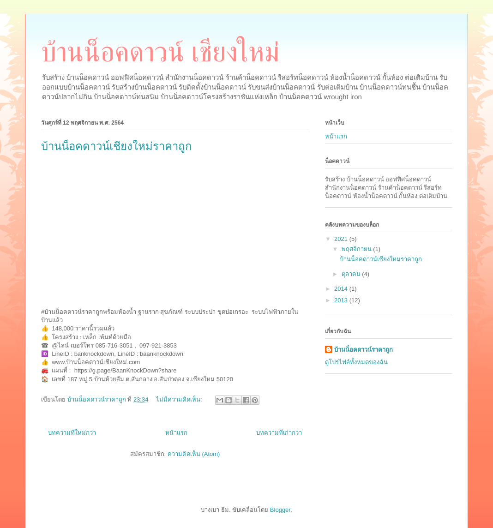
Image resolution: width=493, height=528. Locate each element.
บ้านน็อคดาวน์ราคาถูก (363, 349)
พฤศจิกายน (357, 249)
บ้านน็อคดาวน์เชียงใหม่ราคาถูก (116, 146)
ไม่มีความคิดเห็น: (180, 399)
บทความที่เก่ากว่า (279, 432)
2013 (341, 300)
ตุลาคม (352, 273)
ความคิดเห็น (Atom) (194, 453)
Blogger (280, 509)
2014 (341, 288)
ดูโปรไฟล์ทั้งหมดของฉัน (356, 362)
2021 (341, 238)
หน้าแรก (176, 432)
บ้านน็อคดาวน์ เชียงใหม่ (160, 52)
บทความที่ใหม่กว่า (72, 432)
